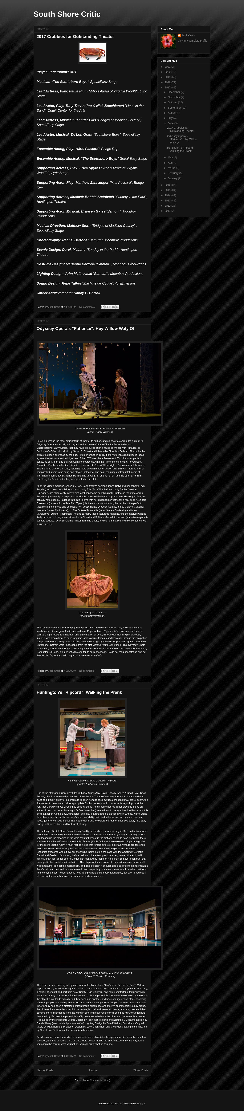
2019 (168, 77)
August (172, 112)
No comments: (87, 307)
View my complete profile (192, 40)
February (173, 173)
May (170, 157)
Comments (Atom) (100, 1080)
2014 (168, 195)
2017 (168, 87)
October (173, 102)
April (171, 162)
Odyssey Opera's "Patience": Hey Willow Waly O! (85, 328)
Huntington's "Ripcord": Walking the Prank (79, 692)
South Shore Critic (67, 14)
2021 (168, 66)
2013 (168, 200)
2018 (168, 82)
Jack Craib (188, 35)
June (171, 123)
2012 (168, 205)
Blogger (140, 1103)
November (174, 97)
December (174, 92)
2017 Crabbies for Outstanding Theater (75, 36)
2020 (168, 71)
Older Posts (140, 1070)
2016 (168, 184)
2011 (168, 210)
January (173, 178)
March (172, 167)
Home (93, 1070)
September (174, 107)
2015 (168, 190)
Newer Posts (45, 1070)
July (170, 118)
